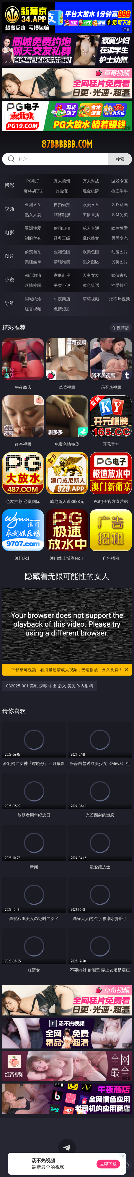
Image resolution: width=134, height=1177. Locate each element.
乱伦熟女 (91, 238)
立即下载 (108, 1164)
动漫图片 (119, 251)
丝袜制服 (62, 214)
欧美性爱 (119, 228)
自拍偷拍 (62, 204)
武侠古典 (119, 275)
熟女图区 (91, 261)
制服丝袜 (33, 238)
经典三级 (62, 238)
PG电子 (33, 181)
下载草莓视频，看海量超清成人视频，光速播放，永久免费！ (70, 669)
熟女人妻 (33, 214)
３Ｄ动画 (119, 204)
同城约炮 (33, 299)
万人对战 (91, 181)
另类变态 (119, 238)
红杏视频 (33, 309)
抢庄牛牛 (119, 191)
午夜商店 (62, 299)
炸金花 (62, 191)
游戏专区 (119, 181)
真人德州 (62, 181)
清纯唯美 (62, 261)
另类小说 (62, 285)
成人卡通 (91, 228)
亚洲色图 (62, 251)
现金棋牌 (91, 191)
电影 (9, 232)
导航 (9, 303)
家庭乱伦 (62, 275)
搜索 (120, 159)
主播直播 (91, 214)
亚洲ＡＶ (33, 204)
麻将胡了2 (33, 191)
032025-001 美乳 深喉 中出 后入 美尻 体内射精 (49, 686)
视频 (9, 208)
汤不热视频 (119, 299)
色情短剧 (62, 309)
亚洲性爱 (33, 228)
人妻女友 (91, 275)
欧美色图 (91, 251)
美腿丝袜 (33, 261)
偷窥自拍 (33, 251)
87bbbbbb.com (66, 144)
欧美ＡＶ (91, 204)
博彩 (9, 185)
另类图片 (119, 261)
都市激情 (33, 275)
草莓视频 (91, 299)
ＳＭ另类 (119, 214)
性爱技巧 (119, 285)
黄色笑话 (91, 285)
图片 (9, 256)
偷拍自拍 (62, 228)
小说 (9, 279)
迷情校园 (33, 285)
